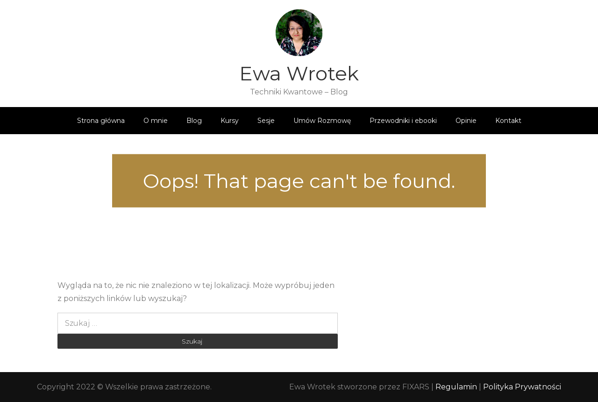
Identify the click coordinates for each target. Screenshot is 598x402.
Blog (194, 120)
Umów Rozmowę (322, 120)
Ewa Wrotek (299, 73)
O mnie (155, 120)
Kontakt (508, 120)
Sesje (266, 120)
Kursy (230, 120)
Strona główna (101, 120)
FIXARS (415, 386)
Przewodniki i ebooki (403, 120)
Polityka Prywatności (522, 386)
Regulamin (457, 386)
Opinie (466, 120)
